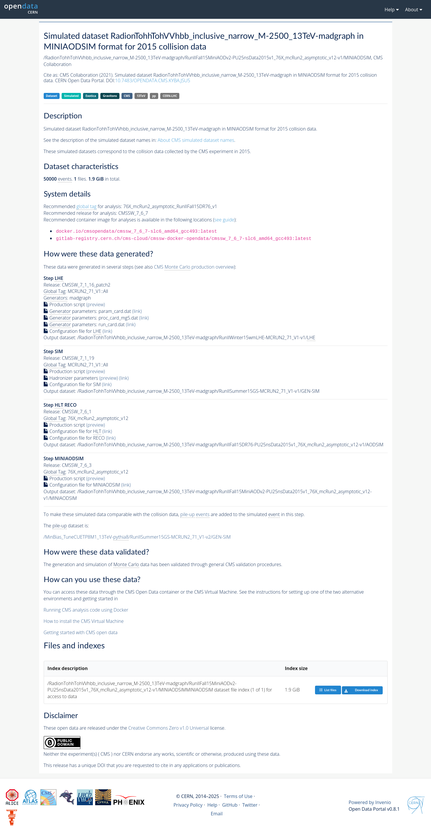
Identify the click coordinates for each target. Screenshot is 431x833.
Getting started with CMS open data (81, 632)
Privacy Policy (188, 805)
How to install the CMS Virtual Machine (84, 621)
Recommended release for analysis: (80, 213)
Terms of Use (238, 796)
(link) (137, 311)
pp (154, 96)
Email (217, 813)
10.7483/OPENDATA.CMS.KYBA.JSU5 (152, 80)
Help (212, 805)
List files (327, 690)
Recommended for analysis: (83, 206)
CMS (127, 96)
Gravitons (110, 96)
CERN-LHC (170, 96)
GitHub (229, 805)
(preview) (95, 304)
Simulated (71, 96)
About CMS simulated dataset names (196, 140)
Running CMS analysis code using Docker (86, 610)
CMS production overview (194, 267)
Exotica (91, 96)
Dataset (51, 96)
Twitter (249, 805)
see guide (224, 219)
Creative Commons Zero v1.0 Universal (168, 728)
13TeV (141, 96)
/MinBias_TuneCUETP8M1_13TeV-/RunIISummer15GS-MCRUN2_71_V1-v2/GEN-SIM (137, 537)
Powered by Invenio (370, 802)
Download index (360, 690)
